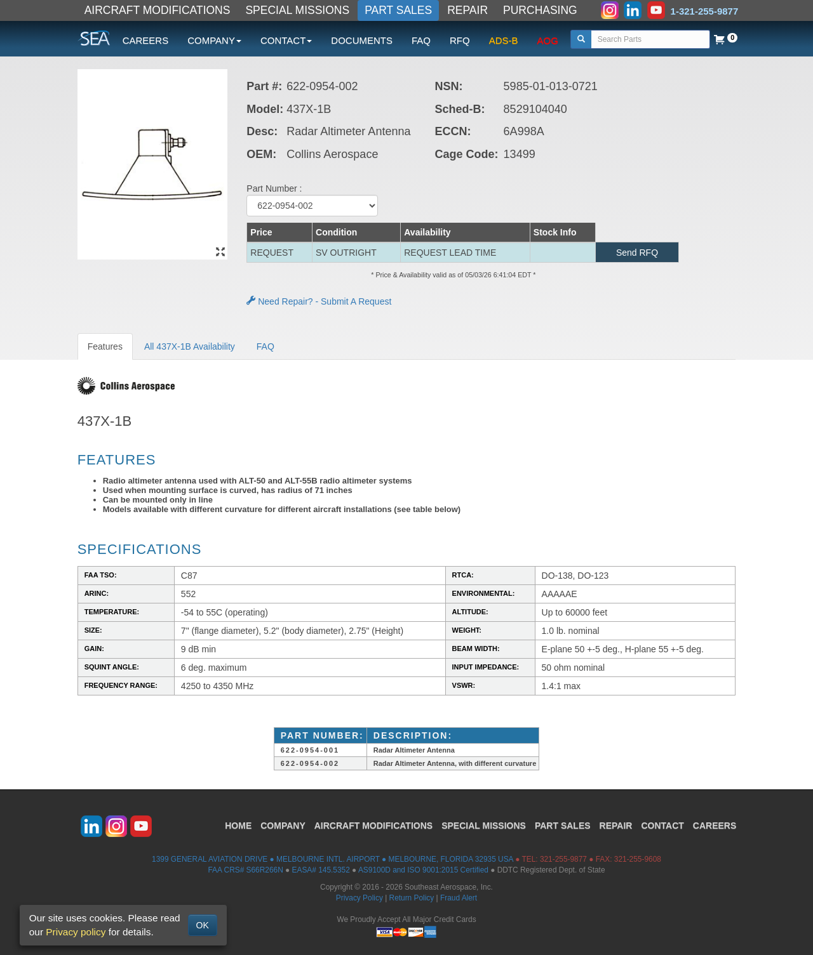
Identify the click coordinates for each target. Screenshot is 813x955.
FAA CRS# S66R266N (245, 870)
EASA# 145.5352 (321, 870)
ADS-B (503, 40)
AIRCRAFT (373, 825)
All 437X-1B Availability (189, 346)
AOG (547, 40)
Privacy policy (75, 931)
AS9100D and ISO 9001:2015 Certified (423, 870)
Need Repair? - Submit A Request (318, 301)
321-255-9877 (563, 859)
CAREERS (146, 40)
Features (105, 346)
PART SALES (398, 10)
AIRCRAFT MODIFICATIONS (157, 10)
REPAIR (467, 10)
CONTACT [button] (286, 40)
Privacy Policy (359, 897)
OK (202, 925)
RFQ (460, 40)
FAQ (421, 40)
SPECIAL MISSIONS (297, 10)
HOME (238, 825)
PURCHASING (540, 10)
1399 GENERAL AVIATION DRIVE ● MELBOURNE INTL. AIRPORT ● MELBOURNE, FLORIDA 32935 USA (332, 859)
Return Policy (411, 897)
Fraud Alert (458, 897)
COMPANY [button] (214, 40)
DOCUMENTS (362, 40)
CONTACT (662, 825)
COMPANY (283, 825)
